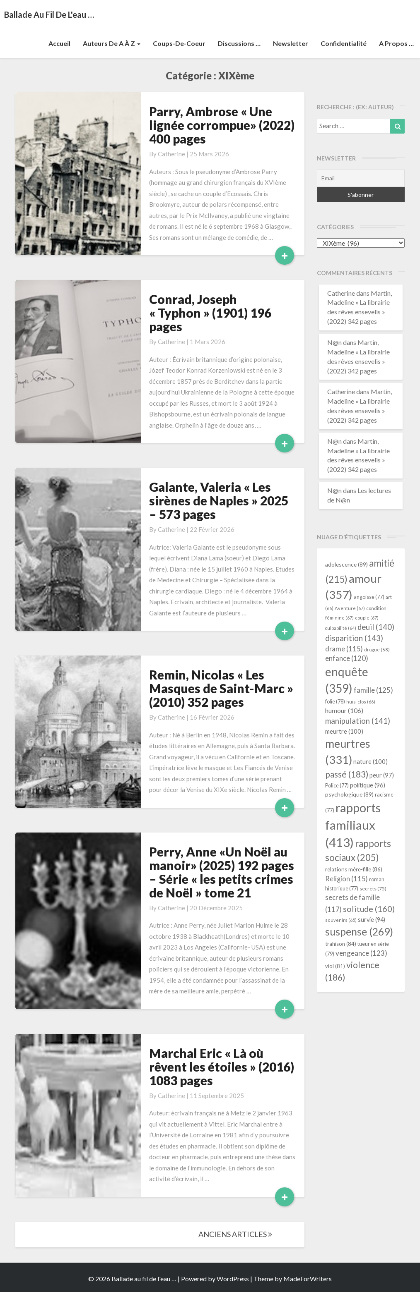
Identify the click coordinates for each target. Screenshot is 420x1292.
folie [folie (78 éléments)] (335, 701)
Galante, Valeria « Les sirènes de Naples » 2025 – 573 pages (218, 500)
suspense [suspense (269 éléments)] (359, 931)
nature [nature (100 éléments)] (370, 761)
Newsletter (290, 43)
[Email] (361, 178)
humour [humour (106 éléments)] (344, 710)
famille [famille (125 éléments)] (373, 690)
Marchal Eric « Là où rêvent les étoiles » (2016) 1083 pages (221, 1067)
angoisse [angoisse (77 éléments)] (369, 597)
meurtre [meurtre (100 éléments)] (344, 731)
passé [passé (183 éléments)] (346, 774)
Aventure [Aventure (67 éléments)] (350, 608)
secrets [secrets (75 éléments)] (373, 888)
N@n (334, 342)
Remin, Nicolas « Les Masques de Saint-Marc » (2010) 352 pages (221, 688)
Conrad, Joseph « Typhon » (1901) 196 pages (210, 313)
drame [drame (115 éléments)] (344, 649)
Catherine (171, 154)
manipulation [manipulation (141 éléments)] (357, 720)
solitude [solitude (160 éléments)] (369, 909)
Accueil (59, 43)
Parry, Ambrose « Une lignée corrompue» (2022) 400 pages (221, 125)
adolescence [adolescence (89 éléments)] (346, 564)
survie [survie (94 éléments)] (371, 919)
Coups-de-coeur (179, 43)
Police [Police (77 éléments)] (337, 785)
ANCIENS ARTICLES (235, 1234)
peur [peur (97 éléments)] (381, 775)
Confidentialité (344, 43)
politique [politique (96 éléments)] (367, 785)
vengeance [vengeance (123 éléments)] (361, 953)
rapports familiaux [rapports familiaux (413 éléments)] (353, 824)
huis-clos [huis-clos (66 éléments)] (360, 701)
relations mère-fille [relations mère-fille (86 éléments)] (353, 869)
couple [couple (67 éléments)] (367, 617)
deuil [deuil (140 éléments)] (375, 627)
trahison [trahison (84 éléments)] (340, 943)
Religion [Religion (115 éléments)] (346, 879)
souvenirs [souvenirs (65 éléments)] (341, 920)
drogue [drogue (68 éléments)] (377, 649)
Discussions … (239, 43)
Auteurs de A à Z (111, 43)
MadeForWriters (307, 1278)
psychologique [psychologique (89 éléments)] (349, 794)
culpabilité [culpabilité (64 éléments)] (340, 628)
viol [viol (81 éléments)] (335, 966)
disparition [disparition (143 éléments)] (354, 638)
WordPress (233, 1278)
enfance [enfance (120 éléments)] (346, 658)
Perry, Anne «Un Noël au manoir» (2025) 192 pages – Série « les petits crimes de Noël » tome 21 (221, 872)
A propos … (396, 43)
